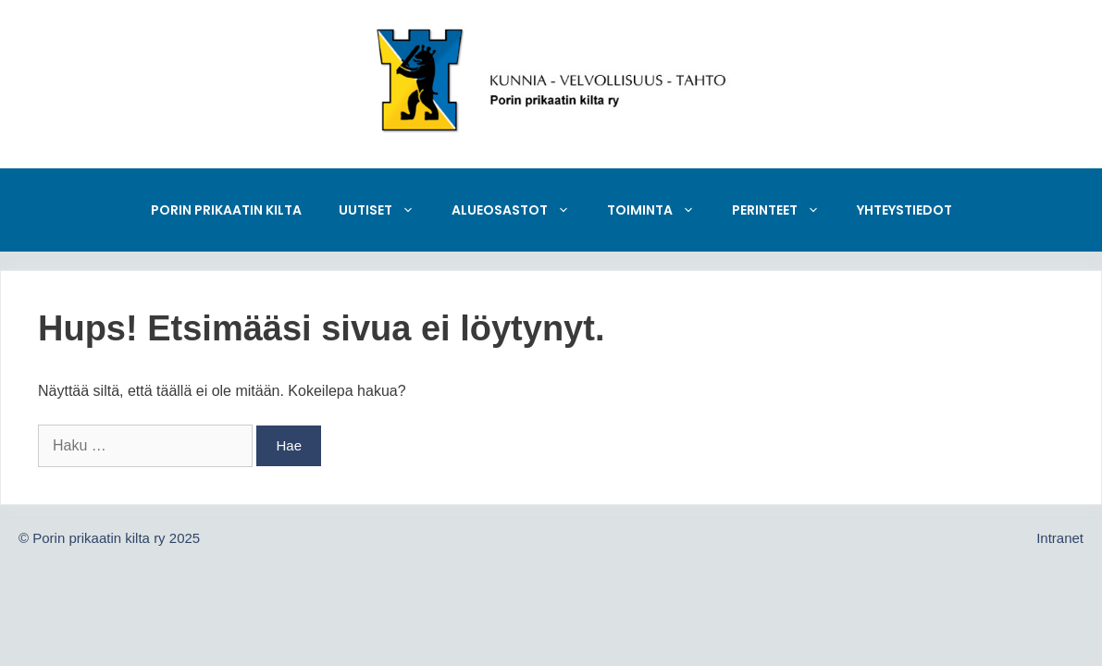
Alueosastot (520, 210)
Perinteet (785, 210)
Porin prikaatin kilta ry (98, 538)
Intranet (1059, 538)
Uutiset (386, 210)
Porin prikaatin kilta (226, 210)
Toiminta (660, 210)
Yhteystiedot (904, 210)
